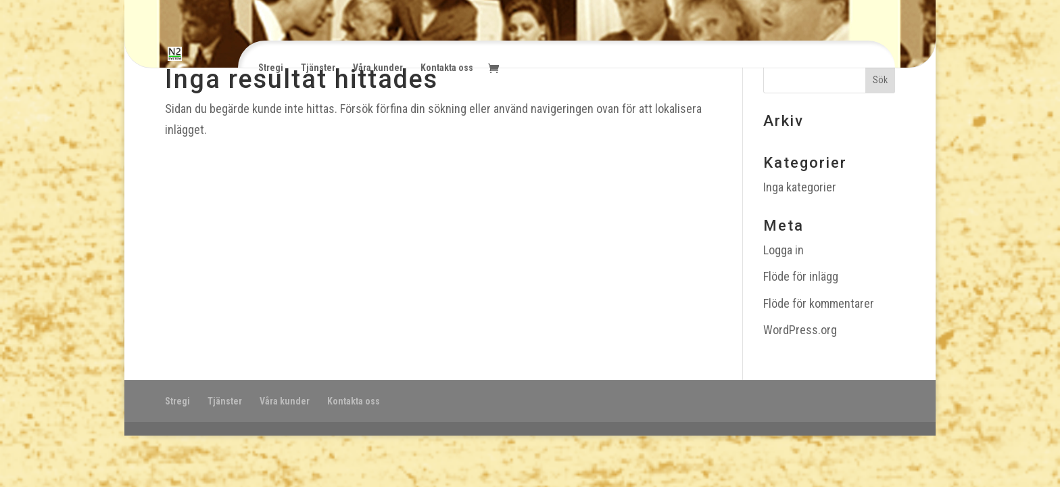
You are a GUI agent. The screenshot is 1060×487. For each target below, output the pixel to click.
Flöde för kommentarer (818, 303)
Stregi (270, 68)
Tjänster (318, 68)
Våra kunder (378, 68)
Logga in (783, 250)
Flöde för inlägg (800, 276)
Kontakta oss (446, 68)
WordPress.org (800, 330)
